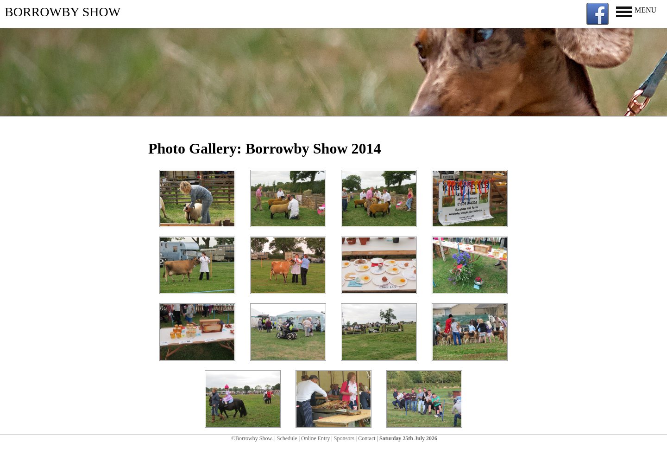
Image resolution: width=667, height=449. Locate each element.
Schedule (287, 438)
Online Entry (315, 438)
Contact (366, 438)
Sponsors (344, 438)
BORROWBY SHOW (62, 12)
